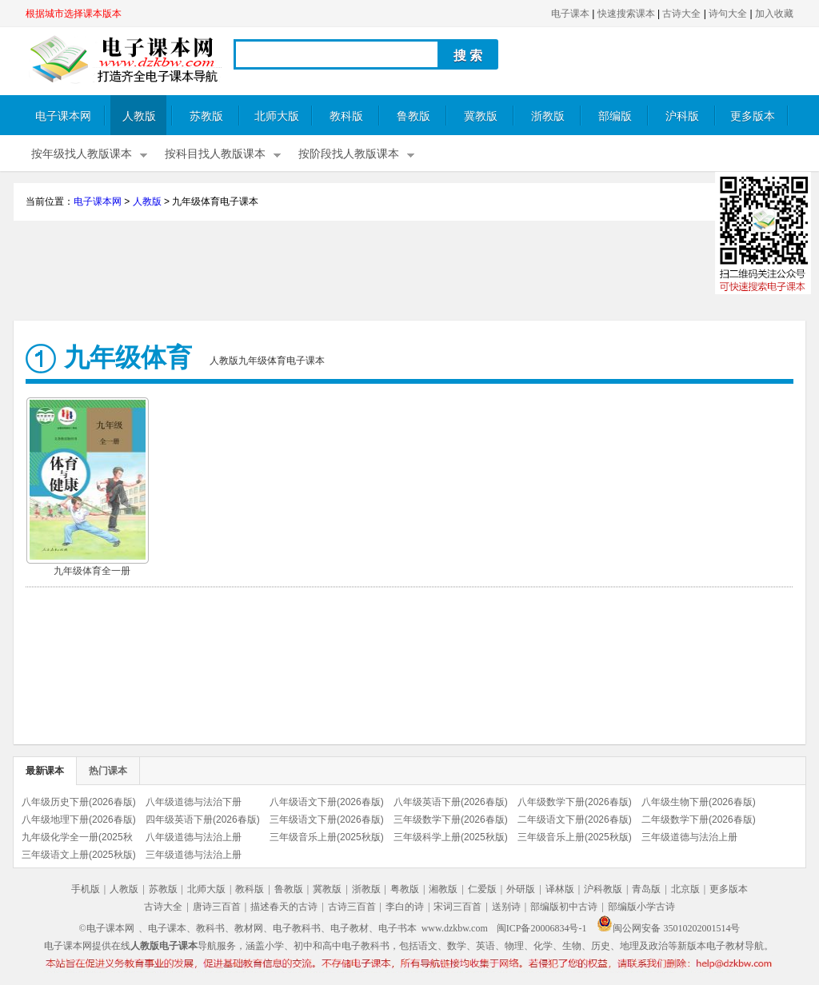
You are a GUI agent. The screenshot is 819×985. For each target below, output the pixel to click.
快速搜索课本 (626, 13)
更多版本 (752, 116)
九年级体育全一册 (92, 570)
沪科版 (682, 116)
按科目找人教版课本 (215, 154)
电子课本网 (63, 116)
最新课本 (45, 770)
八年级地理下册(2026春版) (79, 819)
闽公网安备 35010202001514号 (668, 928)
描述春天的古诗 (284, 906)
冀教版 (480, 116)
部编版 (615, 116)
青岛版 (646, 889)
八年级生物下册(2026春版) (698, 802)
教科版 (346, 116)
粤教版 (404, 889)
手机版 (85, 889)
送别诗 (506, 906)
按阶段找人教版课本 (348, 154)
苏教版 (206, 116)
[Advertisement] (409, 273)
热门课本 (108, 770)
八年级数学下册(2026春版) (574, 802)
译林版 (559, 889)
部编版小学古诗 (641, 906)
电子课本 (570, 13)
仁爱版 (482, 889)
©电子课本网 (106, 928)
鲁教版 (413, 116)
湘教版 (443, 889)
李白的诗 (405, 906)
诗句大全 (728, 13)
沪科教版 (603, 889)
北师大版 (276, 116)
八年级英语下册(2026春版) (451, 802)
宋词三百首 (457, 906)
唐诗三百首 (217, 906)
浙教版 (548, 116)
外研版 (520, 889)
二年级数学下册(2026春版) (698, 819)
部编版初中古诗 (563, 906)
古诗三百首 (352, 906)
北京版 (685, 889)
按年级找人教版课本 (81, 154)
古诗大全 (681, 13)
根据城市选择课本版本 (74, 13)
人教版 (139, 116)
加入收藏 (774, 13)
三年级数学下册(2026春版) (451, 819)
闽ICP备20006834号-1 (542, 928)
